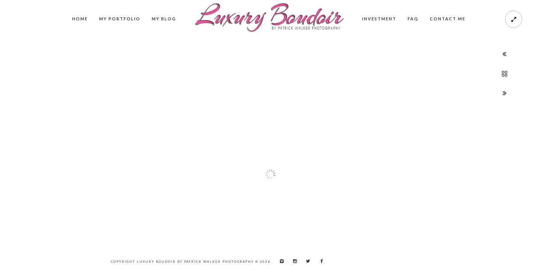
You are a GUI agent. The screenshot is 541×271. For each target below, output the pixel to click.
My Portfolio (120, 18)
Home (80, 18)
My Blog (164, 18)
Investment (379, 18)
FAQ (413, 18)
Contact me (447, 18)
